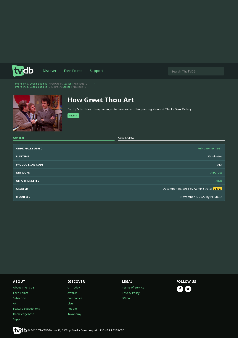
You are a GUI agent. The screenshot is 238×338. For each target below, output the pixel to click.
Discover (50, 70)
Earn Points (73, 70)
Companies (74, 298)
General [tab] (18, 137)
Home (16, 83)
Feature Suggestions (26, 308)
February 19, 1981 (210, 148)
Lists (70, 303)
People (72, 308)
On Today (73, 287)
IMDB (218, 180)
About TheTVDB (23, 287)
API (15, 303)
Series (24, 83)
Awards (72, 293)
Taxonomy (74, 314)
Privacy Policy (131, 293)
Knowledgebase (23, 314)
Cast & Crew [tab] (126, 137)
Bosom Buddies (38, 83)
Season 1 (68, 83)
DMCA (126, 298)
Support (96, 70)
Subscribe (19, 298)
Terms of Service (133, 287)
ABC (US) (216, 172)
